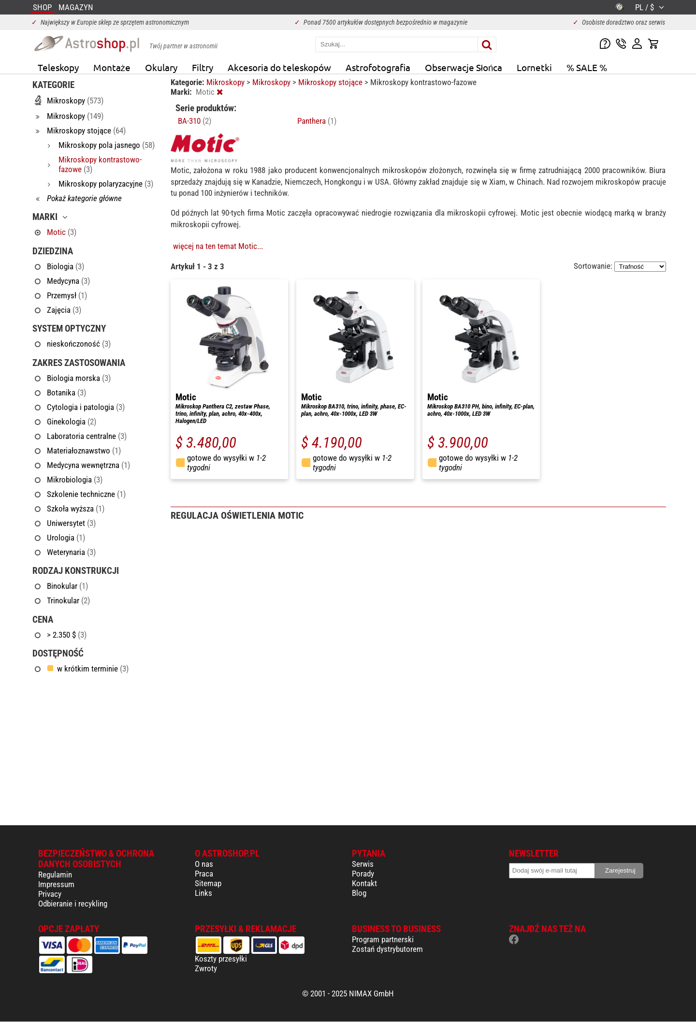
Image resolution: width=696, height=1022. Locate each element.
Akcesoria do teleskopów (279, 67)
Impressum (56, 884)
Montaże (111, 67)
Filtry (202, 67)
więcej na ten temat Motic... (218, 246)
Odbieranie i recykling (72, 903)
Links (203, 893)
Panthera (316, 121)
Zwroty (206, 968)
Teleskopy (58, 67)
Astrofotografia (378, 67)
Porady (363, 873)
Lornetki (534, 67)
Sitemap (208, 883)
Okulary (161, 67)
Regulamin (55, 874)
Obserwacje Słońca (464, 67)
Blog (359, 893)
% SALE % (586, 67)
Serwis (363, 864)
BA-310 (194, 121)
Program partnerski (383, 939)
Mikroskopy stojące (331, 82)
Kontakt (364, 883)
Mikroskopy (226, 82)
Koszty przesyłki (221, 959)
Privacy (49, 894)
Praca (204, 873)
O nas (204, 864)
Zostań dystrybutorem (387, 949)
